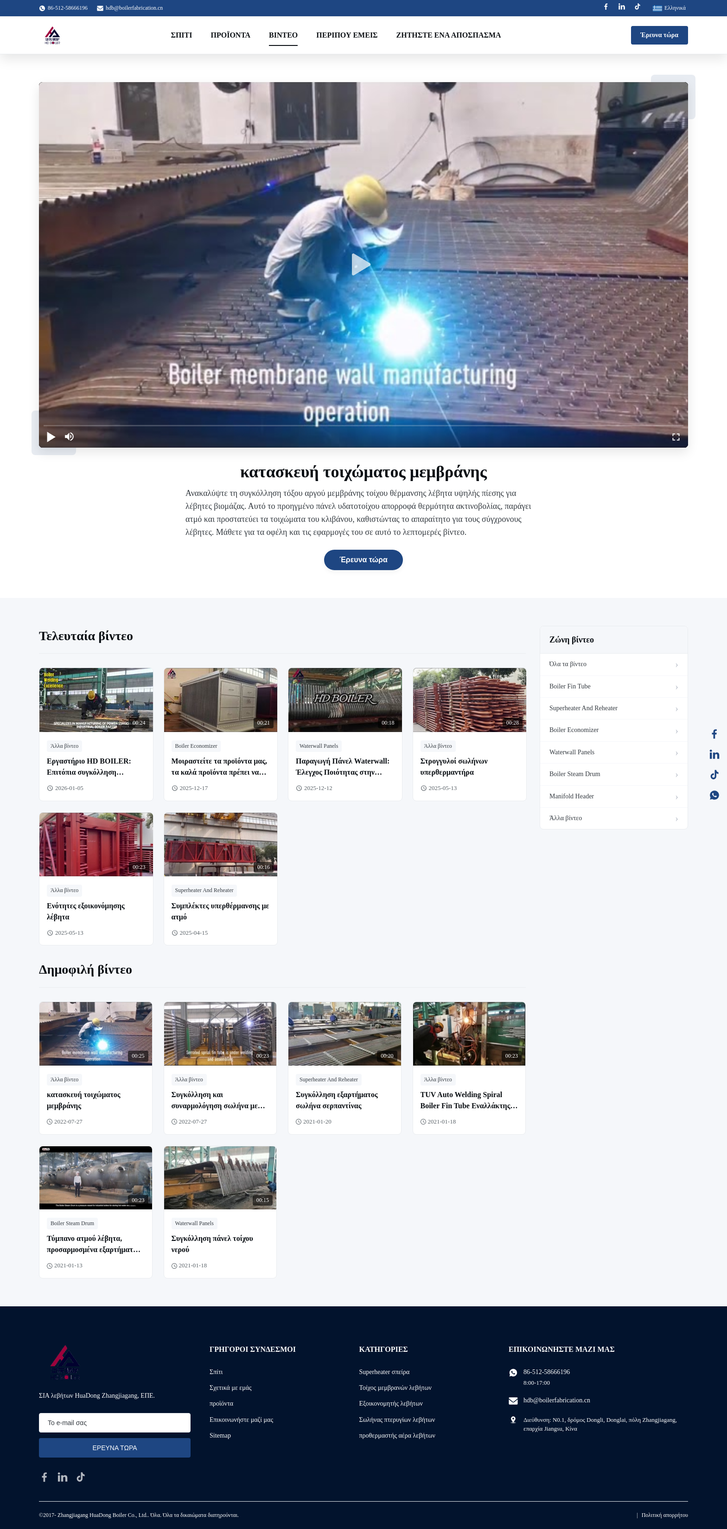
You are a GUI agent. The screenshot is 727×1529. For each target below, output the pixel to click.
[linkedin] (62, 1477)
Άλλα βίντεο (565, 818)
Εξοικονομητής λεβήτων (391, 1403)
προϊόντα (221, 1403)
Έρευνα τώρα (659, 35)
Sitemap (220, 1435)
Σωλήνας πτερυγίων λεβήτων (397, 1419)
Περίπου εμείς (346, 35)
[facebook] (44, 1477)
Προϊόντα (230, 35)
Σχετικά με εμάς (231, 1387)
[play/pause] (51, 436)
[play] (363, 264)
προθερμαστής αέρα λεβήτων (397, 1435)
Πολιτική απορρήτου (665, 1515)
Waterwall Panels (571, 752)
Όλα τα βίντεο (568, 664)
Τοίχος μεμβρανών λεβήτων (395, 1387)
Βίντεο (283, 35)
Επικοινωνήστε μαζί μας (241, 1419)
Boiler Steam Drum (574, 774)
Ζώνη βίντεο (571, 639)
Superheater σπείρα (384, 1371)
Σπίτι (181, 35)
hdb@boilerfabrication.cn (134, 8)
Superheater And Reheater (583, 708)
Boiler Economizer (574, 729)
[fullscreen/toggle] (676, 436)
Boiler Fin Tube (570, 686)
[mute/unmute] (69, 436)
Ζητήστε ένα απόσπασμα (448, 35)
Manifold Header (571, 796)
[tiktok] (80, 1477)
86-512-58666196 (546, 1371)
